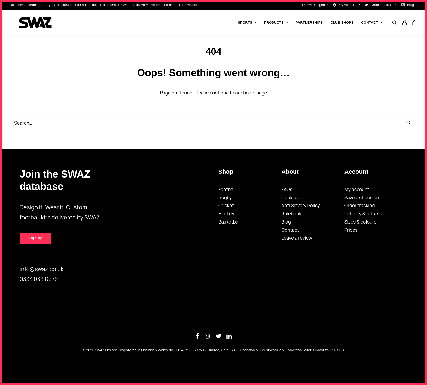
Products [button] (276, 23)
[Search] (213, 123)
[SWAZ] (26, 22)
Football (227, 189)
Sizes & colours (360, 222)
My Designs (317, 4)
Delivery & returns (363, 213)
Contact (290, 230)
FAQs (286, 189)
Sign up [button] (35, 238)
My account (356, 189)
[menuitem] (316, 5)
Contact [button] (371, 23)
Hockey (226, 213)
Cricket (226, 205)
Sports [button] (247, 23)
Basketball (229, 222)
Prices (351, 230)
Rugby (225, 197)
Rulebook (291, 213)
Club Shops (342, 23)
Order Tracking (383, 4)
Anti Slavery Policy (300, 205)
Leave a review (296, 238)
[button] (395, 23)
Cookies (290, 197)
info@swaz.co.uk (42, 269)
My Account (349, 4)
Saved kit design (361, 197)
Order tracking (359, 205)
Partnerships (309, 23)
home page (255, 93)
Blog (412, 4)
